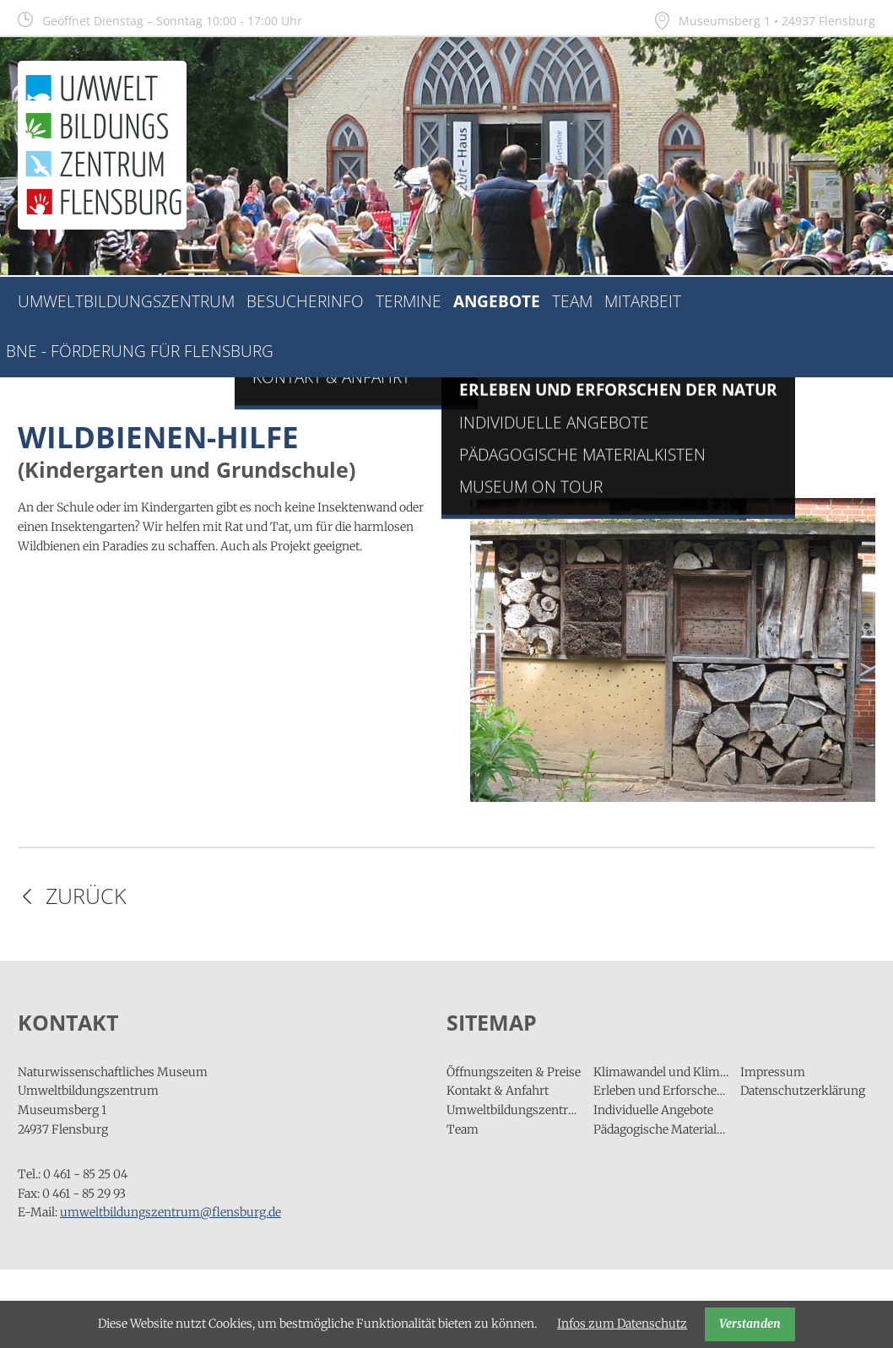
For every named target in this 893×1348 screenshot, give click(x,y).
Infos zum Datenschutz (622, 1323)
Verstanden (750, 1323)
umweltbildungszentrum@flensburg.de (170, 1212)
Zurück (86, 896)
